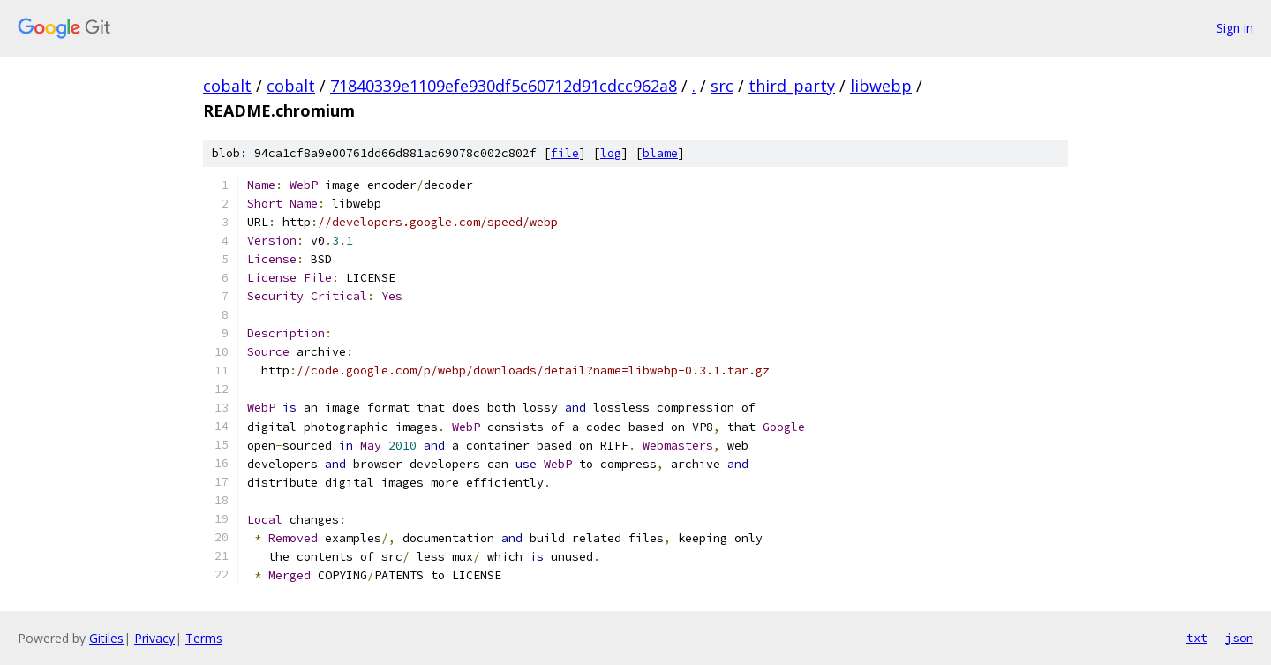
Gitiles (106, 638)
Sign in (1234, 27)
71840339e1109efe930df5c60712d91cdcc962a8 (503, 85)
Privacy (154, 638)
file (565, 153)
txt (1196, 638)
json (1239, 638)
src (722, 85)
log (610, 153)
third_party (791, 85)
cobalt (227, 85)
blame (660, 153)
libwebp (881, 85)
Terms (203, 638)
